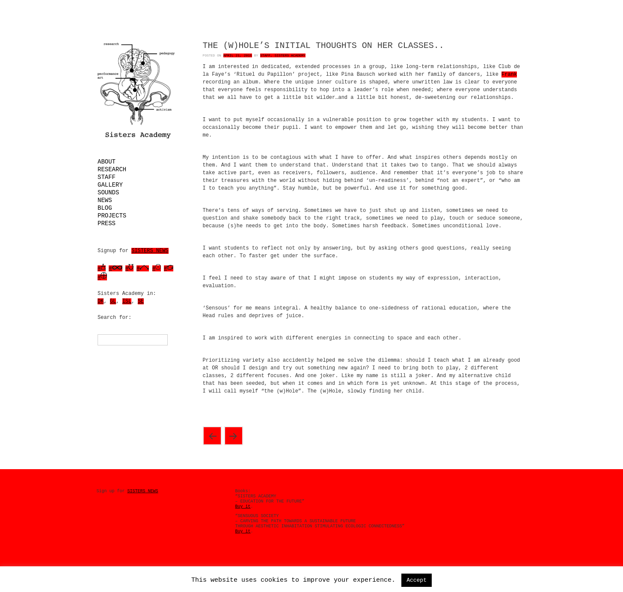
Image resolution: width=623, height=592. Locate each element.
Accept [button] (416, 580)
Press (107, 223)
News (105, 200)
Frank (509, 74)
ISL (127, 301)
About (107, 161)
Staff (107, 177)
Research (112, 169)
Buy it (243, 506)
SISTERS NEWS (149, 251)
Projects (112, 215)
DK (101, 301)
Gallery (110, 184)
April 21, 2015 (237, 55)
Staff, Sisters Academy (283, 55)
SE (141, 301)
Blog (105, 208)
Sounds (108, 192)
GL (113, 301)
